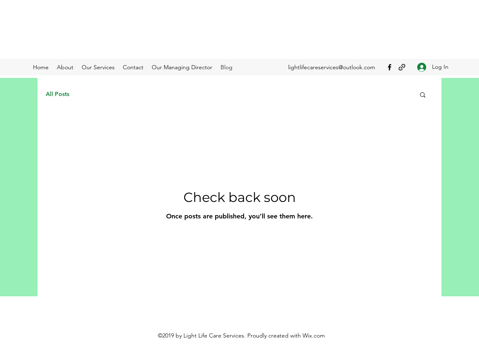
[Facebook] (389, 67)
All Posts (57, 94)
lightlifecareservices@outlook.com (331, 67)
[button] (423, 95)
